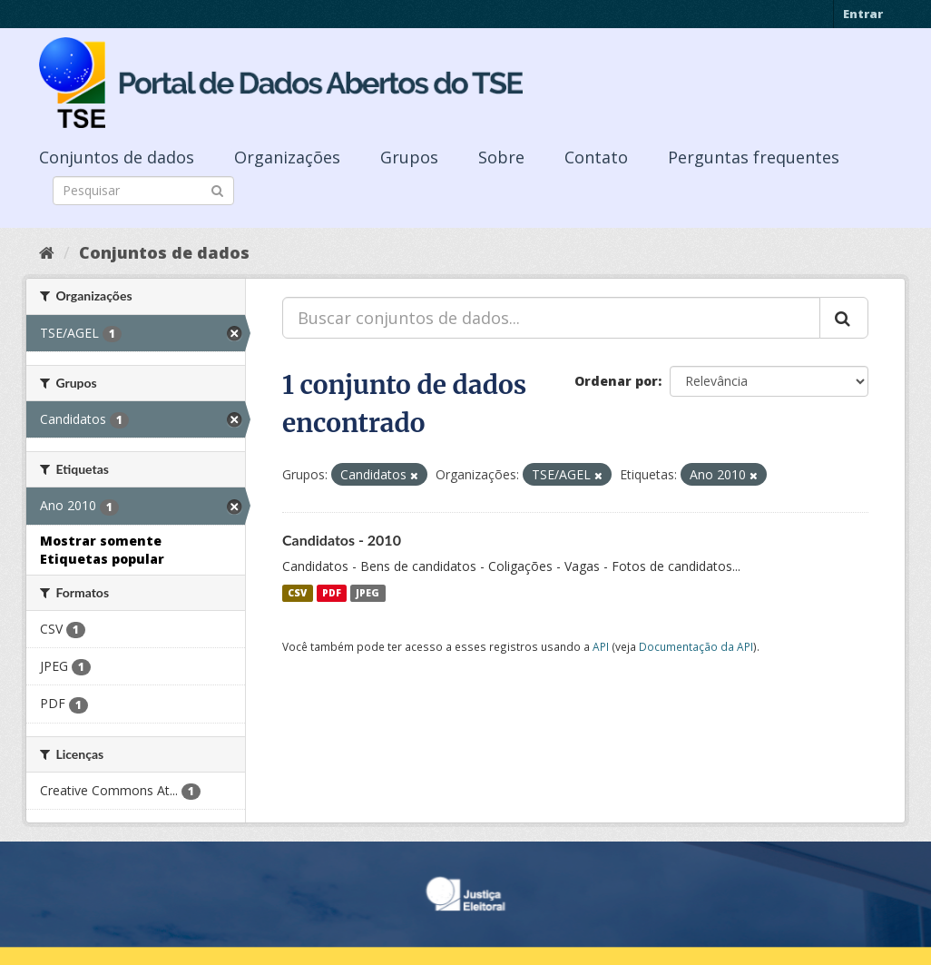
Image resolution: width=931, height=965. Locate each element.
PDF (331, 592)
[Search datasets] (143, 190)
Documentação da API (696, 646)
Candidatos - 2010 (341, 539)
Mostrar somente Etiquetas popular (102, 549)
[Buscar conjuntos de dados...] (551, 318)
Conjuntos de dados (116, 157)
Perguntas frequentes (753, 157)
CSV (297, 592)
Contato (596, 157)
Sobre (501, 157)
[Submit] (217, 189)
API (601, 646)
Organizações (287, 157)
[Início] (46, 252)
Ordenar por (616, 380)
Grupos (409, 157)
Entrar (863, 13)
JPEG (367, 592)
